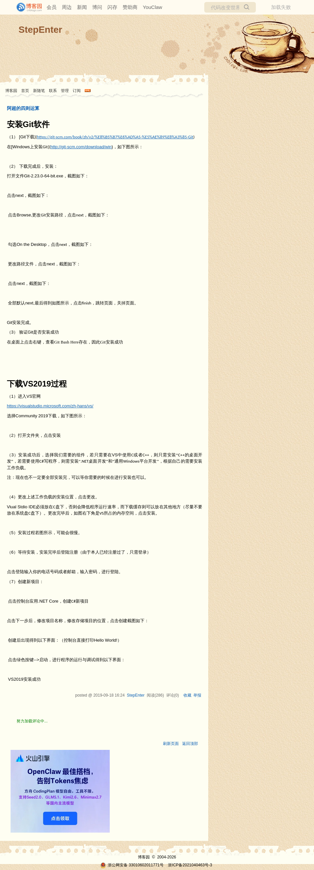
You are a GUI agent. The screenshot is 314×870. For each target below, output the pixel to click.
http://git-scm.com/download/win (81, 146)
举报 (197, 695)
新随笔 (39, 90)
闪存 (112, 7)
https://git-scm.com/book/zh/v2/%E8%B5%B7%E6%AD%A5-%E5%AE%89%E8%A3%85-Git (115, 136)
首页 (25, 90)
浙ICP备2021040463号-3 (190, 865)
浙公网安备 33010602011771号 (132, 865)
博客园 (11, 90)
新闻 (82, 7)
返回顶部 (190, 743)
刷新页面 (171, 743)
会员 (52, 7)
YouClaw (152, 7)
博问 (97, 7)
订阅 (77, 90)
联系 (53, 90)
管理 (65, 90)
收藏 (187, 695)
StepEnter (40, 29)
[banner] (26, 7)
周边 (67, 7)
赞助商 (130, 7)
